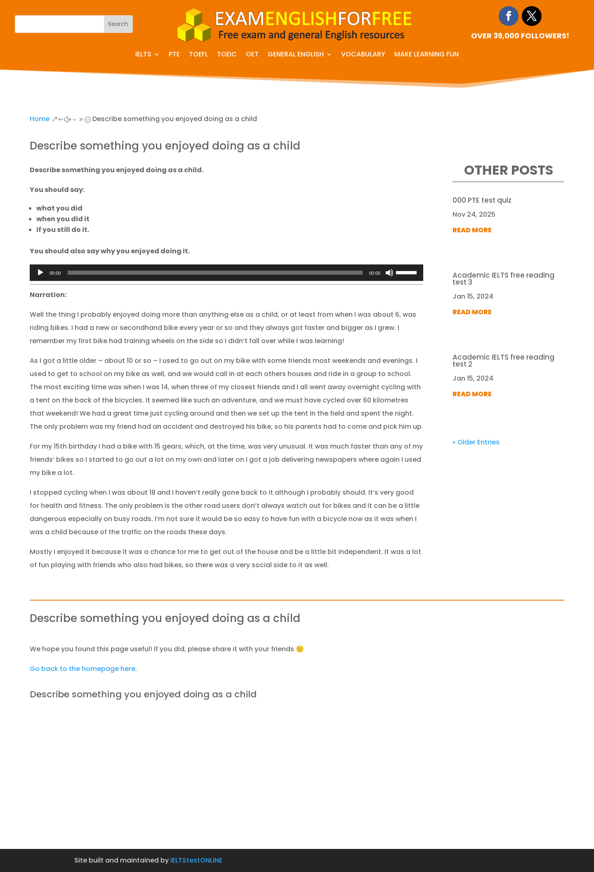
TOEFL (198, 55)
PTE (174, 55)
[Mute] (389, 273)
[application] (226, 272)
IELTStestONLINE (196, 860)
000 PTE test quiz (482, 200)
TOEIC (227, 55)
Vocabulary (363, 55)
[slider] (215, 273)
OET (252, 55)
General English (296, 55)
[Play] (40, 273)
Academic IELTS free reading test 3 (503, 278)
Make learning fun (426, 55)
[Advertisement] (297, 787)
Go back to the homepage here (82, 668)
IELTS (143, 55)
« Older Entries (476, 442)
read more (472, 230)
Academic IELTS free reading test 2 (503, 360)
